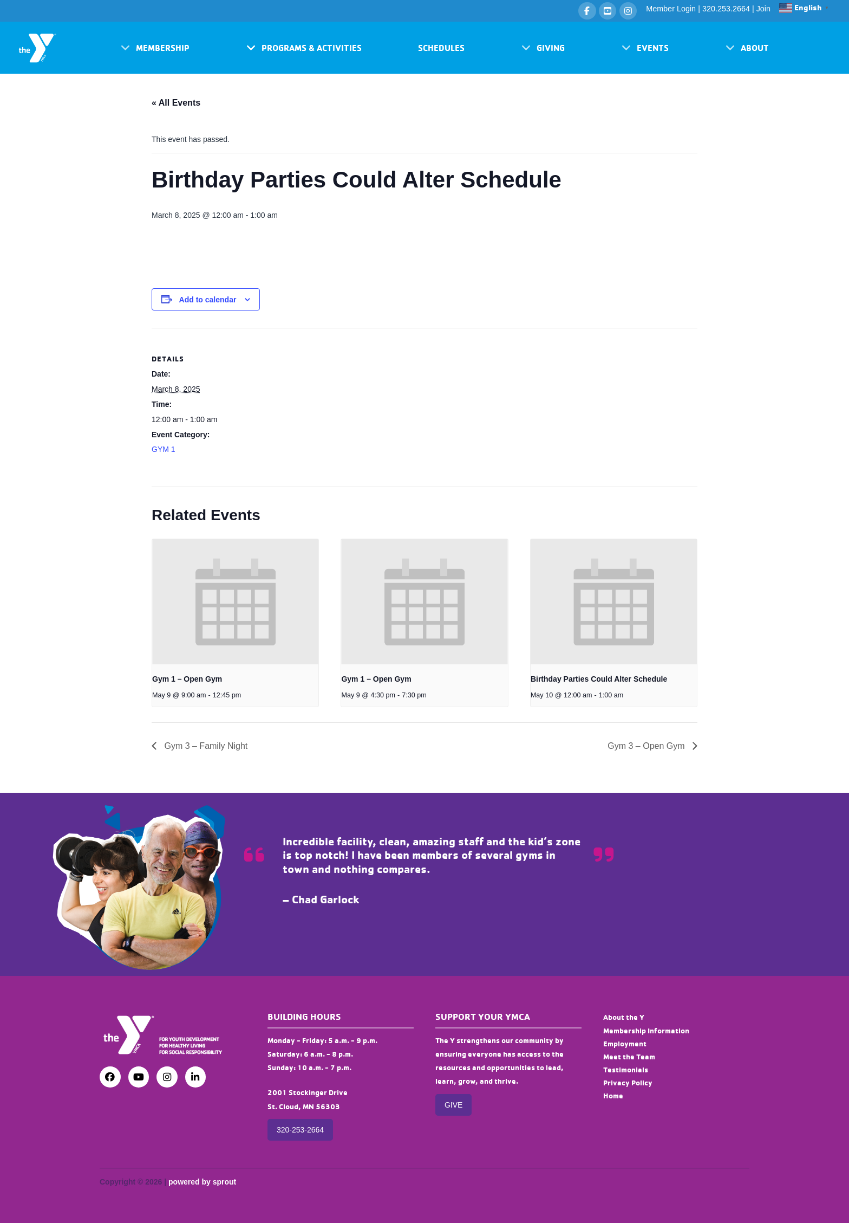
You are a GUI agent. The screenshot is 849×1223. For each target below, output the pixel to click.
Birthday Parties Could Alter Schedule (599, 679)
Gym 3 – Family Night (204, 745)
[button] (155, 48)
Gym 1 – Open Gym (187, 679)
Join (763, 8)
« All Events (176, 102)
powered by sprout (202, 1181)
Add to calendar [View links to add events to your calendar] (208, 299)
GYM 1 (163, 449)
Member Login (671, 8)
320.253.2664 (726, 8)
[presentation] (235, 601)
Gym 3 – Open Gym (647, 745)
